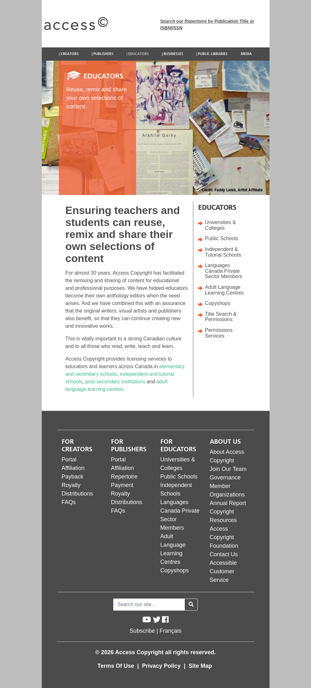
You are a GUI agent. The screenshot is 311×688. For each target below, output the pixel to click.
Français (170, 631)
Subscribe (142, 631)
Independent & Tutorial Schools (223, 252)
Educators (138, 54)
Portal (69, 459)
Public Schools (221, 238)
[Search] (149, 605)
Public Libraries (212, 54)
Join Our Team (228, 469)
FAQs (69, 502)
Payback (73, 476)
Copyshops (217, 303)
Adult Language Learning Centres (224, 289)
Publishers (103, 54)
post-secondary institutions (115, 381)
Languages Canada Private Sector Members (223, 271)
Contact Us (224, 554)
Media (246, 54)
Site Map (200, 666)
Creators (69, 54)
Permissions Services (219, 332)
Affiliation (73, 468)
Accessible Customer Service (223, 571)
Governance (225, 477)
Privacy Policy (162, 666)
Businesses (173, 54)
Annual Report (228, 503)
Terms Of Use (116, 666)
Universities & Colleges (220, 225)
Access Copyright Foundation (224, 537)
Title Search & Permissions (221, 316)
